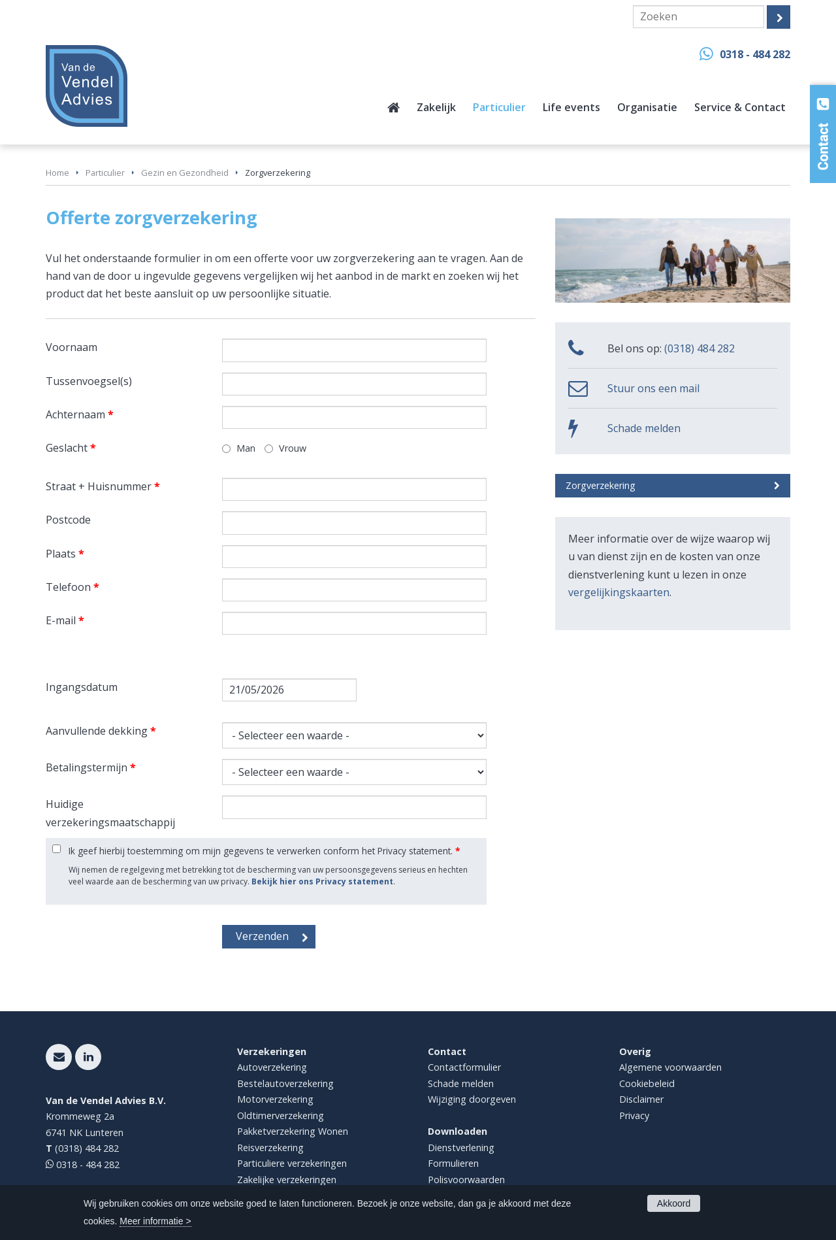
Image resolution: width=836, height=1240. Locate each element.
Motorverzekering (275, 1099)
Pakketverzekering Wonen (292, 1131)
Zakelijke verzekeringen (286, 1179)
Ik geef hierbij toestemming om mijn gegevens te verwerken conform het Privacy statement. (264, 851)
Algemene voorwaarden (670, 1067)
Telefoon (72, 587)
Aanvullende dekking (101, 731)
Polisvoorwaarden (466, 1179)
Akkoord (673, 1203)
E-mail (65, 620)
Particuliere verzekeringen (292, 1163)
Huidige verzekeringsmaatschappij (110, 813)
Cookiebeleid (647, 1083)
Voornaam (71, 347)
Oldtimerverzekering (280, 1115)
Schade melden (644, 428)
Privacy (634, 1115)
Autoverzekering (272, 1067)
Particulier (105, 172)
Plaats (65, 553)
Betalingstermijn (91, 767)
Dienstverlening (461, 1147)
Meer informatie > (155, 1221)
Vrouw (292, 448)
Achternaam (80, 414)
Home (57, 172)
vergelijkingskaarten (618, 592)
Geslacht (71, 448)
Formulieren (453, 1163)
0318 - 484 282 (755, 54)
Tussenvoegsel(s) (89, 381)
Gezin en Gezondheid (185, 172)
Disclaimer (641, 1099)
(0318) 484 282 (699, 348)
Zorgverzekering (600, 485)
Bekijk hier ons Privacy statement (322, 881)
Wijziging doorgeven (472, 1099)
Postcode (68, 519)
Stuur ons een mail (653, 388)
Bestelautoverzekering (285, 1083)
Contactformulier (464, 1067)
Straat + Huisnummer (103, 486)
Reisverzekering (270, 1147)
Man (245, 448)
